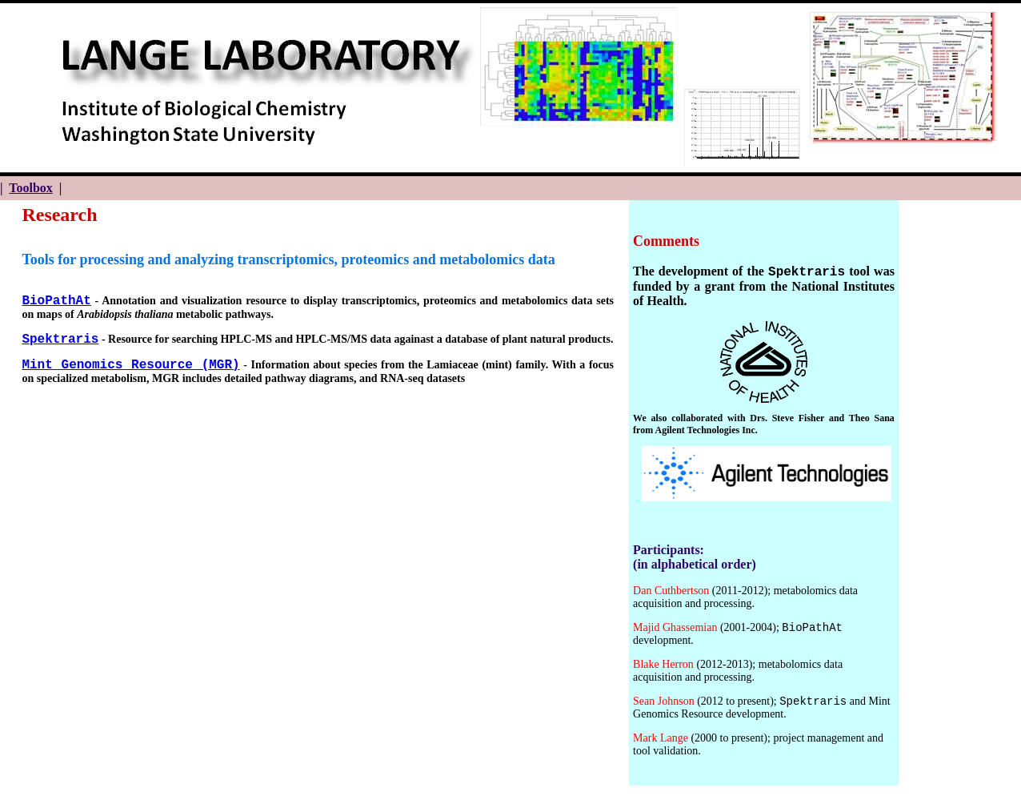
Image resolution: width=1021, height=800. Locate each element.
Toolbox (31, 188)
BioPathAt (56, 301)
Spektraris (60, 339)
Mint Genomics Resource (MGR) (130, 365)
